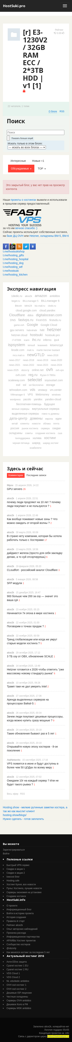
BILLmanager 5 (30, 301)
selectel (35, 379)
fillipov (10, 485)
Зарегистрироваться (14, 849)
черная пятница (20, 443)
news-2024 (56, 365)
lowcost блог (13, 876)
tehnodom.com (18, 389)
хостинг (50, 438)
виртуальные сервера (45, 408)
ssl (24, 384)
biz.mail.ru (40, 305)
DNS (13, 320)
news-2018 (28, 360)
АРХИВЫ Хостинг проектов (21, 940)
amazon (41, 296)
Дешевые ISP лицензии (19, 992)
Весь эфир (12, 793)
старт (22, 921)
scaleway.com (16, 380)
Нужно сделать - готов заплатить (23, 818)
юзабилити (35, 448)
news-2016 (52, 355)
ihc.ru (36, 340)
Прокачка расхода (16, 933)
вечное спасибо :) (26, 228)
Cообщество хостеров (18, 944)
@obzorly (11, 948)
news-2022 (28, 365)
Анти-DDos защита (17, 961)
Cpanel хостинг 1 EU (17, 965)
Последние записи (36, 475)
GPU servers (14, 489)
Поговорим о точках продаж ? (25, 626)
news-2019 (42, 360)
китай (15, 423)
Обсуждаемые (21, 168)
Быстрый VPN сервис (18, 865)
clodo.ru (52, 305)
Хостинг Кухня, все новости (21, 884)
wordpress (15, 399)
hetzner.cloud (19, 335)
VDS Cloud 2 (13, 977)
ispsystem (16, 345)
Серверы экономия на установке (24, 892)
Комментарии (15, 475)
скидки (56, 428)
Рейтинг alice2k (15, 925)
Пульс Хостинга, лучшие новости (24, 888)
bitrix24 (28, 305)
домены (36, 418)
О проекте (12, 905)
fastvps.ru (25, 320)
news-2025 (13, 370)
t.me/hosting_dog (13, 263)
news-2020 (56, 360)
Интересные (18, 160)
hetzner (54, 329)
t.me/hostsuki (11, 270)
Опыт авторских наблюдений (22, 929)
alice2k (28, 296)
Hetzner (34, 235)
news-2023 (42, 365)
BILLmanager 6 (50, 300)
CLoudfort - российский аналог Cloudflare (32, 570)
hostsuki (36, 335)
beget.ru (16, 301)
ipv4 (56, 339)
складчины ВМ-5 (50, 235)
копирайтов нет (61, 1026)
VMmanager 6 (17, 394)
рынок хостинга (30, 428)
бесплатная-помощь (28, 404)
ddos (30, 315)
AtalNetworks (13, 760)
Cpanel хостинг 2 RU (17, 969)
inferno (47, 339)
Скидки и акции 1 (16, 869)
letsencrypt (56, 345)
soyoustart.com (54, 380)
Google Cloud (49, 324)
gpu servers (17, 330)
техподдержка (22, 438)
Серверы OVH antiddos (19, 1000)
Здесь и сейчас (25, 468)
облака (47, 423)
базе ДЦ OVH (15, 235)
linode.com (17, 350)
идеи (58, 418)
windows (56, 394)
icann (27, 340)
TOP (42, 168)
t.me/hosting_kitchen (15, 274)
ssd (18, 384)
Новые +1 (38, 160)
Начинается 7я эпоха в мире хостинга (30, 613)
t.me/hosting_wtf (12, 266)
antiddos (55, 296)
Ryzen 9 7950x (47, 375)
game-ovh (19, 325)
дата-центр (18, 418)
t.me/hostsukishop (14, 251)
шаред (36, 442)
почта (56, 423)
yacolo (27, 399)
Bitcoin (18, 305)
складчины (15, 433)
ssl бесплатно (36, 385)
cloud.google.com (26, 310)
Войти (6, 853)
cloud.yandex (47, 310)
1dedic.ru (16, 296)
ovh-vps (60, 370)
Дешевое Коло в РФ (17, 1004)
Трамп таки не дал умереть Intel (27, 686)
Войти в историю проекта (20, 913)
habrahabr (32, 330)
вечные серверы (20, 409)
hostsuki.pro (52, 335)
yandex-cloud (53, 399)
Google (32, 325)
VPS (30, 394)
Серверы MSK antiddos (19, 1008)
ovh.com (21, 375)
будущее (49, 404)
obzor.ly (25, 370)
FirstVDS (41, 320)
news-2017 (14, 360)
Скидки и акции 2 (16, 873)
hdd (42, 330)
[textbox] (35, 132)
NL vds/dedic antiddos (18, 981)
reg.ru (32, 375)
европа (49, 418)
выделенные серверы (25, 413)
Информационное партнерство (23, 936)
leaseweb (42, 345)
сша (60, 433)
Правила (11, 921)
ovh (49, 369)
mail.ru (30, 350)
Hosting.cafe (13, 880)
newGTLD (35, 355)
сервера (45, 428)
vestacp (42, 389)
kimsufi (31, 345)
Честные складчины (17, 996)
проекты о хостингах (23, 199)
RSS (62, 111)
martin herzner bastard (48, 350)
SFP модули (14, 583)
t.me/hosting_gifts (13, 255)
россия (15, 428)
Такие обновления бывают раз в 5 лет (30, 733)
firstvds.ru (55, 320)
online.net (38, 370)
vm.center (56, 389)
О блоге (53, 111)
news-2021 (14, 365)
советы (29, 433)
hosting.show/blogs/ (14, 815)
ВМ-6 (65, 235)
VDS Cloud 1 (13, 973)
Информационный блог (19, 909)
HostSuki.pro (14, 5)
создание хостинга (45, 433)
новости (36, 423)
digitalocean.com (49, 315)
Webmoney (42, 394)
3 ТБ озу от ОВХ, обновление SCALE (30, 656)
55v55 (66, 1030)
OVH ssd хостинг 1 (16, 985)
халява (37, 438)
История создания (16, 917)
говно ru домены (50, 413)
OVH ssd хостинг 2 (16, 989)
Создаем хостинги (16, 896)
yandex (38, 399)
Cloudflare (17, 315)
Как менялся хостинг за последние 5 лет (28, 952)
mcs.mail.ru (18, 355)
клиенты (24, 423)
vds (32, 390)
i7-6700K (16, 340)
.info (67, 1033)
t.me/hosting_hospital (15, 259)
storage (50, 384)
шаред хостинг (50, 443)
